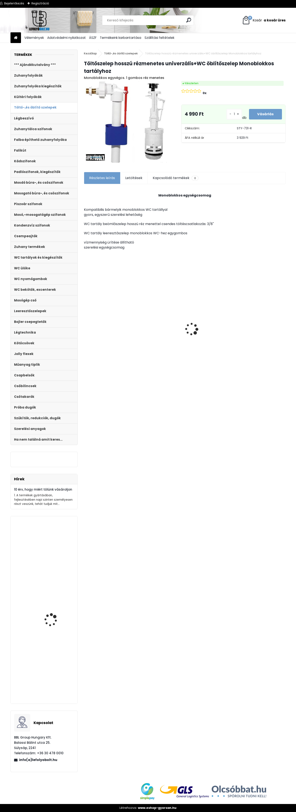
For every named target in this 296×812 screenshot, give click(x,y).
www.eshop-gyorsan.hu (157, 808)
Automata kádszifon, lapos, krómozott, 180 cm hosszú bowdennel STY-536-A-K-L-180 (54, 626)
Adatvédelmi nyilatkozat (66, 37)
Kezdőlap (90, 53)
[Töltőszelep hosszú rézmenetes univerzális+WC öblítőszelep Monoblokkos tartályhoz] (126, 121)
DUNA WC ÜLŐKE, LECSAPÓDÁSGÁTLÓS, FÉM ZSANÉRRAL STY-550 (56, 681)
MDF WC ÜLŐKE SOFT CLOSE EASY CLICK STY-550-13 (109, 333)
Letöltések (133, 177)
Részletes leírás (102, 177)
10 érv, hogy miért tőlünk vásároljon (43, 489)
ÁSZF (92, 37)
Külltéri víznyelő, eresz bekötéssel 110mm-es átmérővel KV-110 (255, 321)
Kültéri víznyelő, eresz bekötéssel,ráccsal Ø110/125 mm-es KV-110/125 (159, 337)
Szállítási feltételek (159, 37)
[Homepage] (15, 38)
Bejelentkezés (14, 3)
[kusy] (234, 114)
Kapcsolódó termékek (175, 178)
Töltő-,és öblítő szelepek (121, 53)
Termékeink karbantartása (120, 37)
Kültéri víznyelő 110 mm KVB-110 (206, 326)
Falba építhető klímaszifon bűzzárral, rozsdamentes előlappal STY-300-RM (56, 550)
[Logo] (39, 20)
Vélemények (34, 37)
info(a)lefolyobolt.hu (38, 759)
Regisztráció (40, 3)
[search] (188, 20)
